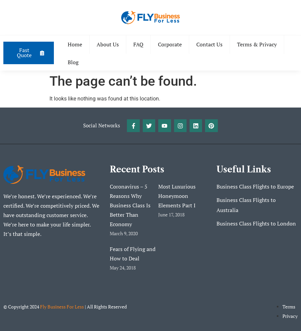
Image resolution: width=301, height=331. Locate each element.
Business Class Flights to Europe (255, 187)
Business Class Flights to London (256, 223)
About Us (108, 44)
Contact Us (210, 44)
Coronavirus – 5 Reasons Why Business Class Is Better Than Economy (130, 205)
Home (75, 44)
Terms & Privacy (257, 44)
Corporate (170, 44)
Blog (73, 62)
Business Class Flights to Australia (246, 205)
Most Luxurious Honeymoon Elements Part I (177, 196)
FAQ (139, 44)
